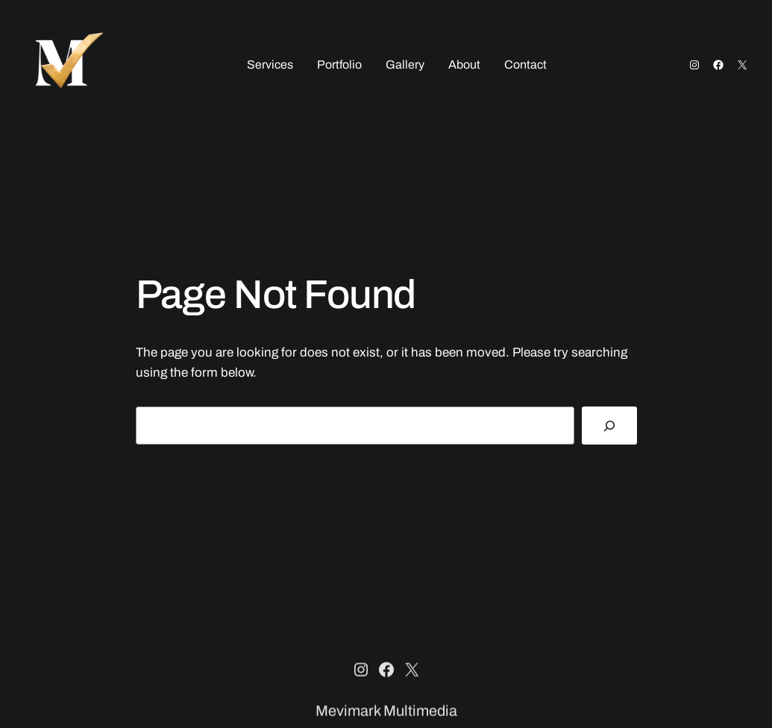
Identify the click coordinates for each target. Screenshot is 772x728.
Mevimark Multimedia (386, 711)
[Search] (609, 426)
